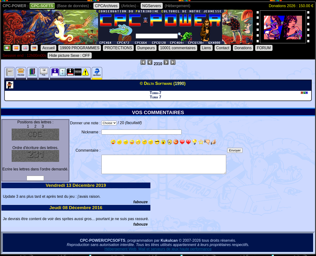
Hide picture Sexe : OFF (69, 55)
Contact (222, 48)
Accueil (48, 48)
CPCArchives (106, 6)
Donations (243, 48)
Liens (206, 48)
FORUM (264, 48)
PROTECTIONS (118, 48)
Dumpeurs (146, 48)
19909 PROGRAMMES (79, 48)
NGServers (151, 6)
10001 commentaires (178, 48)
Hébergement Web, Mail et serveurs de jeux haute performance (158, 249)
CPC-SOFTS (42, 6)
